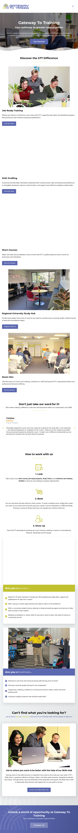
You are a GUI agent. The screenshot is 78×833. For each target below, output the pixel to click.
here (17, 717)
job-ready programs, (35, 478)
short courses (23, 478)
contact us (26, 717)
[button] (9, 191)
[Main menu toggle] (73, 6)
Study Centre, (47, 478)
